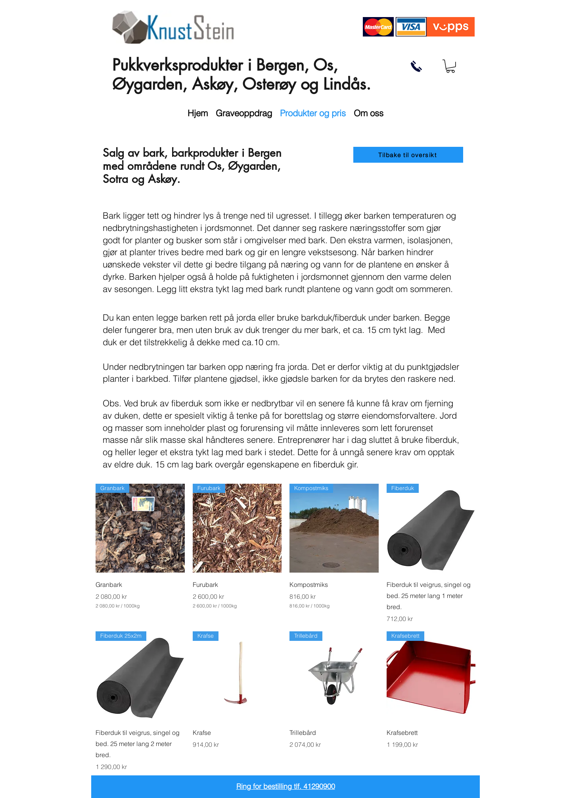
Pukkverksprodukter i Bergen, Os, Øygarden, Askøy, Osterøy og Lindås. (241, 74)
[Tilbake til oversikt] (408, 155)
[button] (450, 66)
